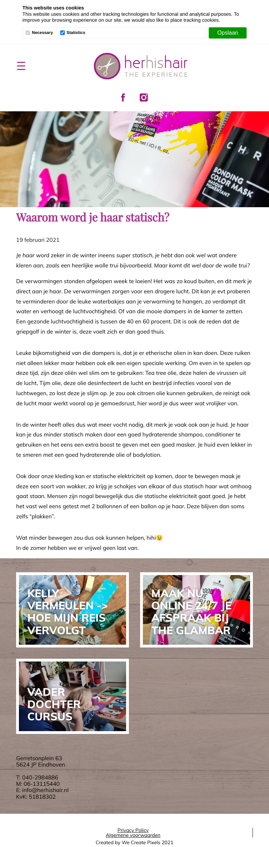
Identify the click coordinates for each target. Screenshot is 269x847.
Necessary (42, 32)
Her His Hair (141, 66)
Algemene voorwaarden (133, 835)
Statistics (76, 32)
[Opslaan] (228, 32)
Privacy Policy (133, 830)
